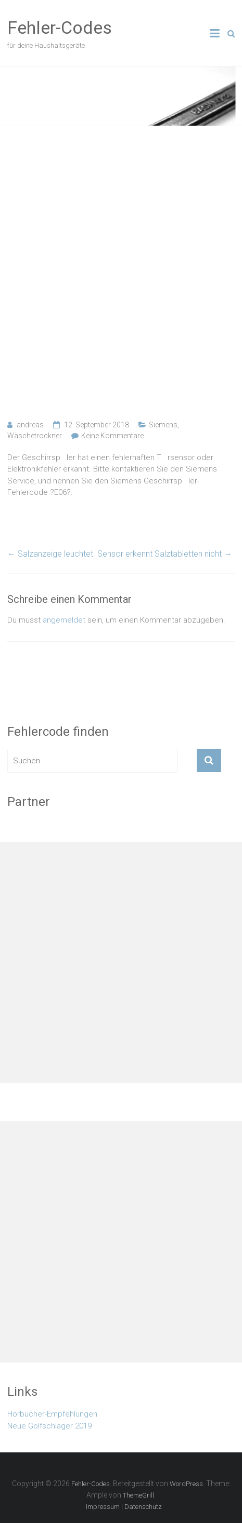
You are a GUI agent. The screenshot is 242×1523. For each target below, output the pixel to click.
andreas (30, 425)
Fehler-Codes (59, 27)
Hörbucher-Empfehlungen (52, 1414)
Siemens (163, 425)
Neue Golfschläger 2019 (49, 1426)
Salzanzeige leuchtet (50, 554)
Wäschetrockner (34, 436)
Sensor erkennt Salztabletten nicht (164, 554)
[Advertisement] (121, 273)
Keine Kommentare (112, 436)
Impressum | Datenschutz (124, 1507)
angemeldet (64, 620)
